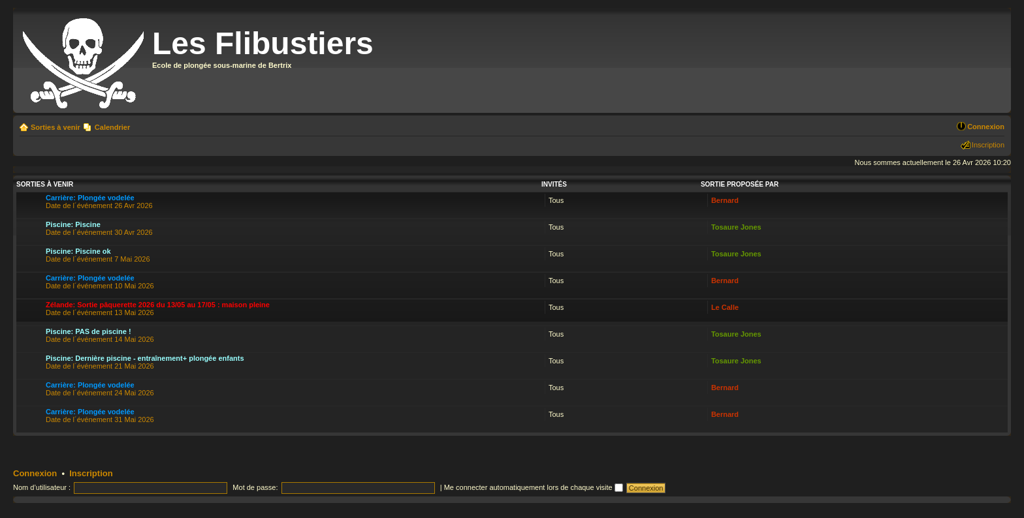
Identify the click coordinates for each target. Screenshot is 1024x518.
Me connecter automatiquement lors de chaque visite (533, 487)
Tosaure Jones (736, 227)
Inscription (988, 145)
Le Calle (725, 307)
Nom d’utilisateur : (42, 487)
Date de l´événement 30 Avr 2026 (99, 228)
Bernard (725, 200)
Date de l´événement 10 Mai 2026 (100, 282)
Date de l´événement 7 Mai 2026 (98, 255)
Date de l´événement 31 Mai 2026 (100, 415)
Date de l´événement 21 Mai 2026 (145, 362)
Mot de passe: (255, 487)
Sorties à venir (55, 127)
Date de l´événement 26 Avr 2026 (99, 201)
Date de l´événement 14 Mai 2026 (100, 335)
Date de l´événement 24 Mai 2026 (100, 389)
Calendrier (112, 127)
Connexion (985, 126)
